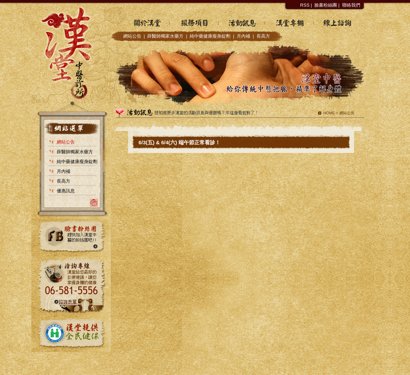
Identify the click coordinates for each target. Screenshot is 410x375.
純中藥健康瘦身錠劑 (210, 36)
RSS (304, 5)
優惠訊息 (66, 190)
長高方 (263, 36)
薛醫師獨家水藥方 (165, 36)
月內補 (243, 36)
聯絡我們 (351, 5)
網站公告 (132, 36)
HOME (329, 113)
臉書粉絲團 (325, 5)
